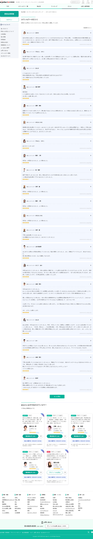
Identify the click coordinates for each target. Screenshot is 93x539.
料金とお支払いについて (7, 31)
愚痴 (41, 506)
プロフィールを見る (54, 472)
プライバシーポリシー (15, 532)
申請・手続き (69, 497)
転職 (28, 501)
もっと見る (57, 396)
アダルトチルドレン (44, 514)
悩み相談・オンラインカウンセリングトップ (32, 12)
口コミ (69, 7)
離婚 (3, 501)
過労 (28, 510)
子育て (3, 497)
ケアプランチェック (70, 508)
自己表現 (42, 508)
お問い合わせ (4, 50)
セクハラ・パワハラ (32, 512)
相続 (79, 510)
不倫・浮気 (17, 499)
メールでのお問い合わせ (57, 526)
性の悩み (55, 499)
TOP (8, 6)
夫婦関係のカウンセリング (8, 499)
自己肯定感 (42, 499)
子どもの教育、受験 (6, 508)
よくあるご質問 (5, 47)
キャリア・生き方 (31, 497)
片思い (16, 497)
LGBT (54, 497)
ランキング (54, 6)
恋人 (16, 501)
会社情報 (2, 532)
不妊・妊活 (55, 504)
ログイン (9, 19)
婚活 (16, 504)
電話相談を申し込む (30, 436)
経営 (28, 504)
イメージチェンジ (44, 510)
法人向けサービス (75, 1)
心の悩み (55, 501)
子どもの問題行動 (6, 506)
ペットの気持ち (5, 512)
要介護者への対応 (70, 499)
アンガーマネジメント (45, 501)
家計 (79, 506)
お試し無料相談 (85, 6)
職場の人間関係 (31, 499)
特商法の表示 (4, 42)
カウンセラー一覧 (23, 6)
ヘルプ (31, 532)
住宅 (79, 503)
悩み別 (39, 6)
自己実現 (29, 508)
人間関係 (42, 497)
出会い (16, 506)
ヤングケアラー (69, 514)
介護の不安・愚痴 (70, 506)
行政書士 (80, 497)
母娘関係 (4, 504)
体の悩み (55, 508)
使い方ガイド (4, 28)
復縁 (16, 510)
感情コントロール (44, 504)
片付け (3, 510)
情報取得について (5, 45)
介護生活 (68, 501)
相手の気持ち (18, 508)
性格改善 (42, 512)
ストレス (55, 510)
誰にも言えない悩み (57, 506)
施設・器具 (68, 512)
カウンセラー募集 (5, 53)
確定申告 (80, 508)
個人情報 (3, 37)
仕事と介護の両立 (70, 510)
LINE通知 (3, 34)
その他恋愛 (17, 512)
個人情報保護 (25, 532)
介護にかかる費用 (70, 504)
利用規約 (3, 39)
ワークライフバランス (32, 506)
